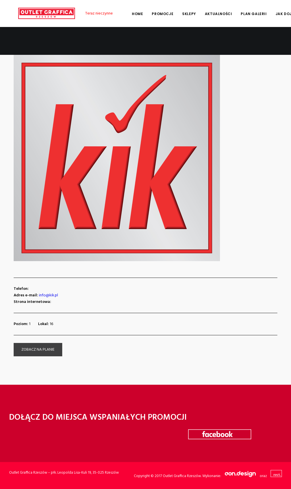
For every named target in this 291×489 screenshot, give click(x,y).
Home (128, 13)
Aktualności (209, 13)
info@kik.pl (48, 295)
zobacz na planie (38, 349)
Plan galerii (244, 13)
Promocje (153, 13)
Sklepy (180, 13)
